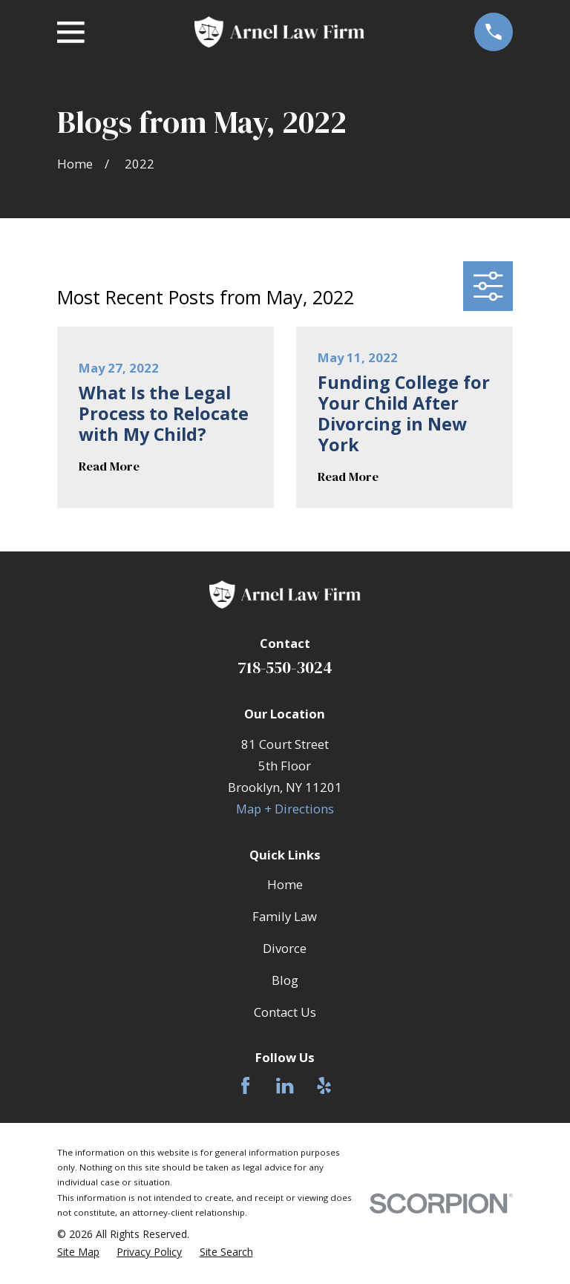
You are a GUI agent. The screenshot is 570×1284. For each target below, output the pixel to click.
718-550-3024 (285, 667)
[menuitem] (78, 1252)
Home (285, 884)
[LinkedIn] (284, 1085)
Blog (285, 980)
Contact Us (285, 1012)
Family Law (284, 916)
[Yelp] (323, 1085)
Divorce (285, 948)
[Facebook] (245, 1085)
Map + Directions (285, 808)
